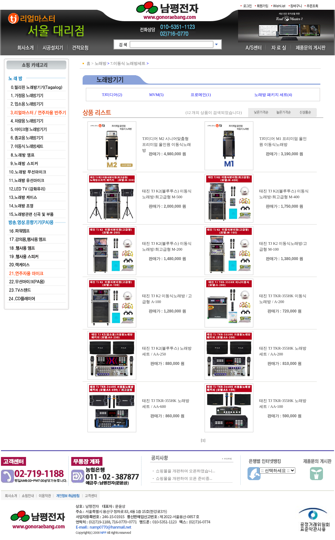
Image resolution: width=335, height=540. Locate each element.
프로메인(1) (201, 94)
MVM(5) (156, 94)
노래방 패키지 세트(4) (273, 94)
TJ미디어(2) (112, 94)
